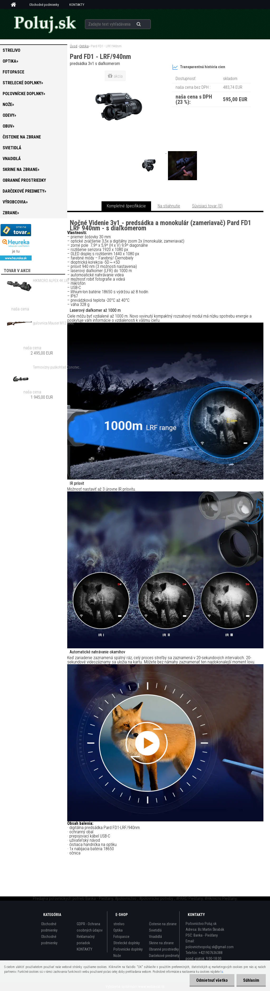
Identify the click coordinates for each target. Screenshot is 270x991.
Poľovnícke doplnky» (24, 93)
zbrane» (11, 212)
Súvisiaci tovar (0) (207, 205)
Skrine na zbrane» (21, 169)
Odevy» (9, 115)
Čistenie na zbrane (22, 136)
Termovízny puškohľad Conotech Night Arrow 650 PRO (57, 367)
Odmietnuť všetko (212, 980)
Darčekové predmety (164, 955)
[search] (145, 24)
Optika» (10, 61)
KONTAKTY (76, 5)
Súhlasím (251, 980)
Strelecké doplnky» (23, 82)
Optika (84, 46)
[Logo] (44, 24)
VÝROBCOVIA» (15, 201)
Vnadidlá (12, 158)
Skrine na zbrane (161, 943)
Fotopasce (13, 72)
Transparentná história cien (198, 67)
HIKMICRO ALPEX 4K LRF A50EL (56, 280)
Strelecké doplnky (126, 943)
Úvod (73, 46)
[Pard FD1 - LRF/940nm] (150, 151)
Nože (117, 955)
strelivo (11, 50)
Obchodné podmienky (44, 5)
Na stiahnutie (169, 205)
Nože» (8, 104)
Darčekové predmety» (24, 191)
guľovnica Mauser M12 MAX (53, 323)
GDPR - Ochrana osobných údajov (90, 927)
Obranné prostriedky (24, 180)
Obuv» (8, 126)
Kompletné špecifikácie (126, 205)
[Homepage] (15, 5)
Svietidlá (12, 147)
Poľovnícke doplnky (128, 949)
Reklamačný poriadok (86, 939)
